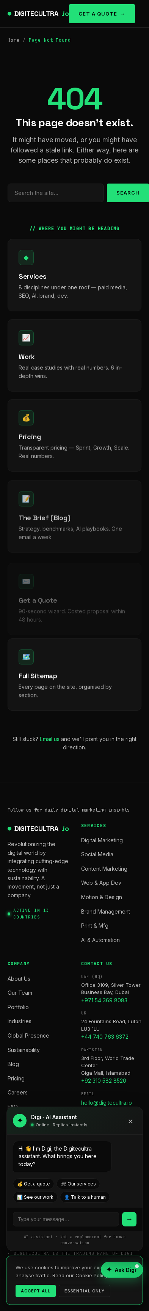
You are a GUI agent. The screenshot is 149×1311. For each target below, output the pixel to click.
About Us (19, 978)
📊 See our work (35, 1197)
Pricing (16, 1078)
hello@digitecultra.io (106, 1102)
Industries (19, 1021)
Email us (50, 739)
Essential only (84, 1291)
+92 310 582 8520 (103, 1080)
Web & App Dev (101, 882)
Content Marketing (104, 868)
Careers (18, 1092)
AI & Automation (100, 940)
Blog (13, 1064)
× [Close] (130, 1121)
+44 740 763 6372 (105, 1036)
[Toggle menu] (138, 14)
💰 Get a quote (33, 1184)
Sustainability (24, 1050)
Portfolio (18, 1007)
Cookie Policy (91, 1275)
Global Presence (28, 1035)
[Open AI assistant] (122, 1270)
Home (14, 40)
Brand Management (105, 911)
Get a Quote (97, 14)
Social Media (97, 854)
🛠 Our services (78, 1184)
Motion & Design (101, 897)
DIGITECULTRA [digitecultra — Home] (41, 13)
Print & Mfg (94, 925)
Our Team (20, 992)
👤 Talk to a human (85, 1197)
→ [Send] (129, 1219)
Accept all (35, 1291)
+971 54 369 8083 (104, 1000)
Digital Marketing (102, 840)
